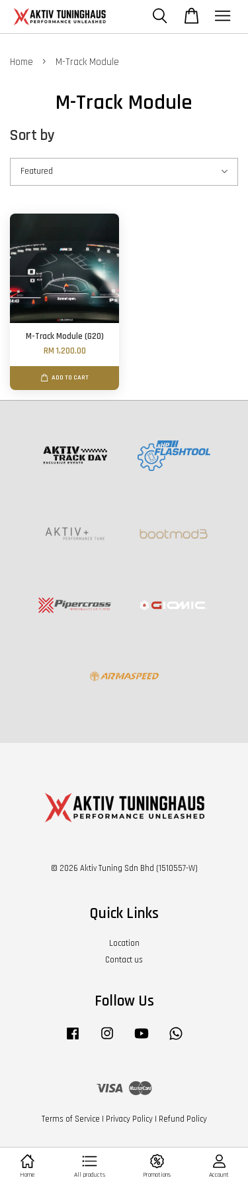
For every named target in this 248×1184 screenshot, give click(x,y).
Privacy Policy (129, 1119)
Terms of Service (71, 1119)
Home (21, 62)
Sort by (32, 135)
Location (124, 943)
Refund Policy (183, 1119)
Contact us (124, 959)
